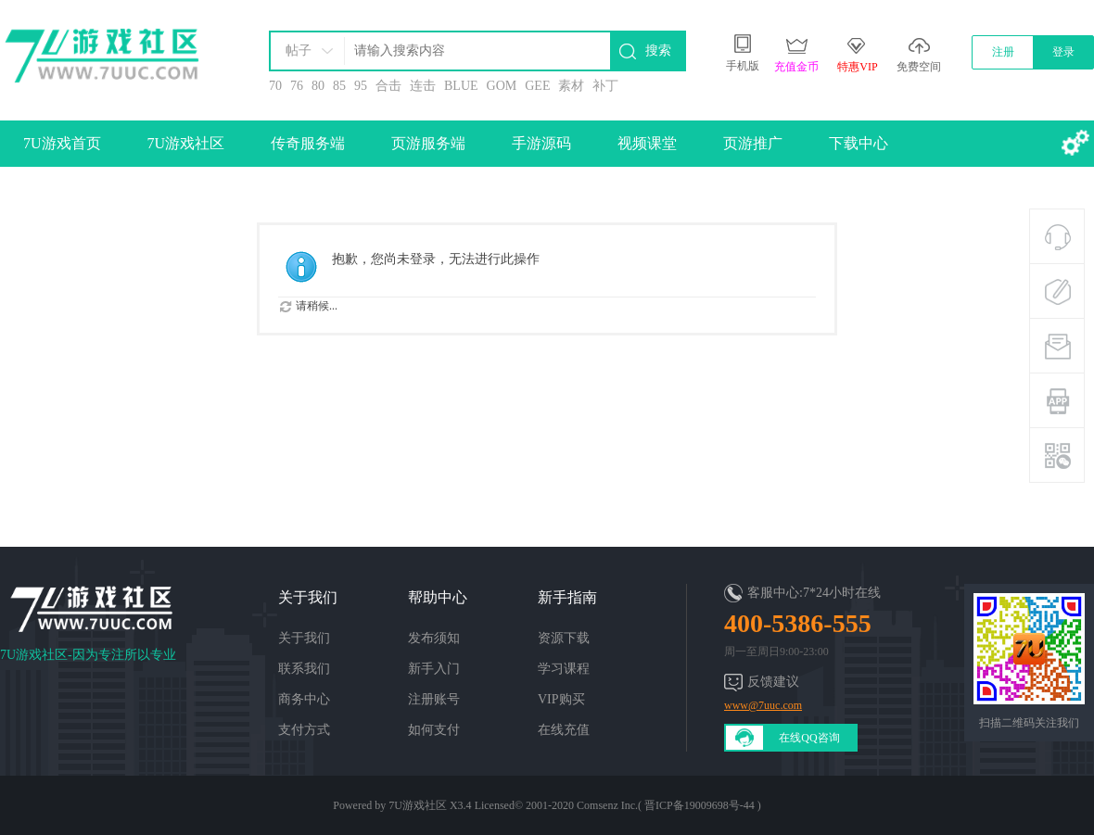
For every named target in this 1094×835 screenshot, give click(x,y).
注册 (1003, 51)
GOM (502, 86)
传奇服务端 (308, 143)
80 (318, 86)
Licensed (495, 805)
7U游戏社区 (186, 143)
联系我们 (304, 669)
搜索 (658, 50)
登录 (1063, 51)
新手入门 (434, 669)
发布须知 (434, 638)
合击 (388, 86)
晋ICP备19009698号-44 (699, 805)
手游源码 (541, 143)
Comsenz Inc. (607, 805)
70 (275, 86)
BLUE (461, 86)
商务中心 (304, 699)
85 (339, 86)
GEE (537, 86)
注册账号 (434, 699)
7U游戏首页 (62, 143)
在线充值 (564, 730)
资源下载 (564, 638)
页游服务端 (428, 143)
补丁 (605, 86)
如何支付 (434, 730)
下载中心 (858, 143)
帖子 (299, 50)
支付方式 (304, 730)
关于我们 (304, 638)
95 (360, 86)
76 (296, 86)
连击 (423, 86)
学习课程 (564, 669)
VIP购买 (561, 699)
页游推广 (752, 143)
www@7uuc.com (763, 705)
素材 (571, 86)
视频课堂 (647, 143)
